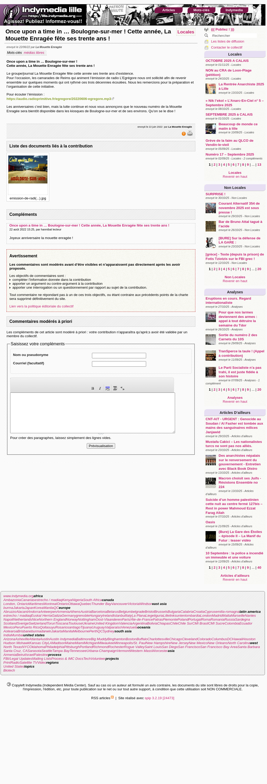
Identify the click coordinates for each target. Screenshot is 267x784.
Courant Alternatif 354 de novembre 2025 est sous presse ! (239, 207)
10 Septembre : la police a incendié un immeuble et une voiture (234, 555)
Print (6, 662)
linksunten (177, 615)
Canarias (28, 600)
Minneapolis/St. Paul (130, 643)
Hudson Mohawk (16, 643)
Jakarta (19, 608)
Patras (158, 619)
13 (259, 165)
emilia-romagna (227, 612)
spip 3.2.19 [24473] (159, 698)
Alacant (22, 612)
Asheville (22, 639)
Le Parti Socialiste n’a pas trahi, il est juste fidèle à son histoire (240, 372)
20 (259, 269)
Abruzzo (9, 612)
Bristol (149, 612)
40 (259, 567)
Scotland (10, 623)
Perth (93, 631)
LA (50, 643)
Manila (48, 608)
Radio (15, 662)
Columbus (219, 639)
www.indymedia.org (18, 596)
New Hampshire (158, 643)
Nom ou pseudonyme (30, 355)
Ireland (108, 615)
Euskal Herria (41, 615)
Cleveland (189, 639)
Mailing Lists (41, 659)
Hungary (95, 615)
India (7, 635)
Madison (58, 643)
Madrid (217, 615)
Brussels (160, 612)
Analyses (235, 292)
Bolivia (152, 623)
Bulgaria (174, 612)
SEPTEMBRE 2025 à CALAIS (229, 114)
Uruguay (98, 627)
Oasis (210, 522)
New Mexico (198, 643)
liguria (158, 615)
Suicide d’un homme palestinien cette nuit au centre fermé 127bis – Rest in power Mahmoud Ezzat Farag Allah (234, 506)
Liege (149, 615)
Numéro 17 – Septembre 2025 (230, 154)
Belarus (113, 612)
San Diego (170, 647)
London (206, 615)
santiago (73, 627)
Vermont (123, 651)
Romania (217, 619)
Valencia (125, 623)
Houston (249, 639)
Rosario (61, 627)
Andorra (34, 612)
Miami (79, 643)
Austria (85, 612)
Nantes (250, 615)
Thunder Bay (101, 604)
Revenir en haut (235, 177)
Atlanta (34, 639)
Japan (29, 608)
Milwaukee (106, 643)
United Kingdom (106, 623)
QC (56, 608)
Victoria (133, 604)
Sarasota (34, 651)
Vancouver (119, 604)
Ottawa (73, 604)
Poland (182, 619)
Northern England (52, 619)
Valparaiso (113, 627)
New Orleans (218, 643)
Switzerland (38, 623)
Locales (235, 54)
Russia (229, 619)
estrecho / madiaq (48, 600)
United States (13, 666)
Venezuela (129, 627)
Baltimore (83, 639)
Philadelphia (54, 647)
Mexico (8, 627)
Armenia (63, 612)
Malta (226, 615)
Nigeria (77, 600)
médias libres (34, 53)
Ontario (62, 604)
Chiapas (163, 623)
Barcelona (99, 612)
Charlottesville (158, 639)
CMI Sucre (216, 623)
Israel (29, 655)
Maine (69, 643)
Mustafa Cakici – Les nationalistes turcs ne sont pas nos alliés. (234, 444)
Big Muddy (99, 639)
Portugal (194, 619)
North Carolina (239, 643)
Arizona (9, 639)
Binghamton (116, 639)
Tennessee (78, 651)
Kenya (67, 600)
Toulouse (75, 623)
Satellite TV (28, 662)
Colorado (204, 639)
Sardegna (242, 619)
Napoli (8, 619)
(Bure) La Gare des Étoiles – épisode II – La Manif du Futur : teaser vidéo (240, 536)
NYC (25, 647)
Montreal (50, 604)
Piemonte (170, 619)
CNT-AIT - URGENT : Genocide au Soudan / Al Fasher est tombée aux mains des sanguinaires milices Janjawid (234, 425)
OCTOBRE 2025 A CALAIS (227, 61)
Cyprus (209, 612)
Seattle (46, 651)
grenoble (83, 615)
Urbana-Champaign (101, 651)
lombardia (192, 615)
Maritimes (36, 604)
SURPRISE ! (215, 194)
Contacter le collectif (226, 47)
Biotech (9, 670)
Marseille (238, 615)
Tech (87, 659)
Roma (205, 619)
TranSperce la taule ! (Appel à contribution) (241, 353)
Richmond (100, 647)
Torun (51, 623)
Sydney (108, 631)
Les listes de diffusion (227, 41)
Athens (75, 612)
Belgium (125, 612)
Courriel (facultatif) (28, 363)
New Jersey (180, 643)
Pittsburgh (72, 647)
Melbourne (81, 631)
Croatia (198, 612)
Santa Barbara (249, 647)
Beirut (21, 655)
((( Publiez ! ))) (222, 29)
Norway (72, 619)
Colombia (232, 623)
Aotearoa (10, 631)
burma (8, 608)
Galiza (57, 615)
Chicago (175, 639)
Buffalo (141, 639)
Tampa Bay (61, 651)
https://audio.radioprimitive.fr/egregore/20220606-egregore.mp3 (59, 99)
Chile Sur (185, 623)
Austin (44, 639)
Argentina (139, 623)
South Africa (92, 600)
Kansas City (38, 643)
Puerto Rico (31, 627)
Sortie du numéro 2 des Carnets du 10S (238, 337)
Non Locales (235, 188)
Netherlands (22, 619)
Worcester (160, 651)
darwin (46, 631)
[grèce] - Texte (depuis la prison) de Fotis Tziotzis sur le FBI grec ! (235, 256)
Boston (131, 639)
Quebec (85, 604)
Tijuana (86, 627)
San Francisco (189, 647)
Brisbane (24, 631)
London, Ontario (15, 604)
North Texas (12, 647)
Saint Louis (153, 647)
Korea (39, 608)
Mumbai (17, 635)
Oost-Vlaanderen (109, 619)
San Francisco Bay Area (219, 647)
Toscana (62, 623)
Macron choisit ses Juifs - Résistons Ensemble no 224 (240, 482)
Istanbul (119, 615)
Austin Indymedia (62, 639)
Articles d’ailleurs (235, 413)
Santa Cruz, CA (15, 651)
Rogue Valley (134, 647)
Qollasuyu (47, 627)
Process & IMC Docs (67, 659)
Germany (69, 615)
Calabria (186, 612)
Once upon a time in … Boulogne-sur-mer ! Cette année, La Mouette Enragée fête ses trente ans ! (89, 225)
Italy (128, 615)
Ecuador (245, 623)
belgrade (138, 612)
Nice (35, 619)
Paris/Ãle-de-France (137, 619)
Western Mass (141, 651)
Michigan (91, 643)
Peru (18, 627)
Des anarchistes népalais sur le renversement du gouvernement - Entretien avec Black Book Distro (239, 462)
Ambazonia (12, 600)
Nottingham (87, 619)
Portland (86, 647)
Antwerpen (48, 612)
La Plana (139, 615)
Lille (166, 615)
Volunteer (98, 659)
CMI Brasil (200, 623)
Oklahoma (37, 647)
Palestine (41, 655)
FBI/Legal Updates (17, 659)
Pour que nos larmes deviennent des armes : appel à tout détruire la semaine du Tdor (238, 318)
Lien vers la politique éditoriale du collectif (41, 306)
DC (229, 639)
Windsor (145, 604)
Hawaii (237, 639)
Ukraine (88, 623)
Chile (174, 623)
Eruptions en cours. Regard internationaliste (228, 300)
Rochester (116, 647)
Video (41, 662)
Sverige (23, 623)
